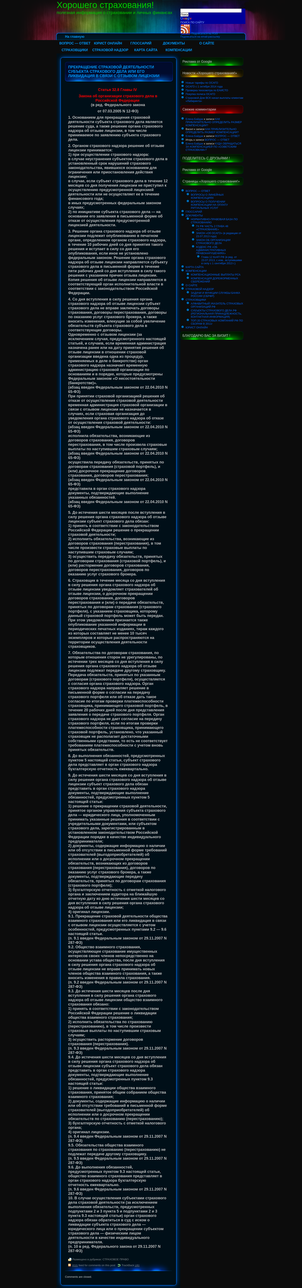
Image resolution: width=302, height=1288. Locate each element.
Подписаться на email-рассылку (200, 36)
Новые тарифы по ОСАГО (202, 82)
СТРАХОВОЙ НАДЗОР (110, 50)
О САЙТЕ (206, 43)
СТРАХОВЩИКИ (75, 50)
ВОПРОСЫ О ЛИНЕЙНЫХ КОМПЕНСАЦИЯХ (207, 196)
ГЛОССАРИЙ (140, 43)
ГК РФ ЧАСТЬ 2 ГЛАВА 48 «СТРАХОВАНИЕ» (212, 228)
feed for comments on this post (93, 1265)
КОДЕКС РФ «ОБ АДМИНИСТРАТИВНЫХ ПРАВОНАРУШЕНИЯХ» (211, 250)
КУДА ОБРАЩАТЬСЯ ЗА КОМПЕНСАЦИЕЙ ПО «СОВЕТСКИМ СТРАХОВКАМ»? (213, 146)
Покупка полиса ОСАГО (200, 94)
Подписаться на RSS (199, 33)
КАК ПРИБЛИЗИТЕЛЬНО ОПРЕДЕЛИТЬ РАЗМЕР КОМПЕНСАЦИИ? (214, 122)
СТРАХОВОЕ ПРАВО (116, 1259)
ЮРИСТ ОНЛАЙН (108, 43)
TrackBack (131, 1265)
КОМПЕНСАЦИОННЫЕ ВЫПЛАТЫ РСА (216, 274)
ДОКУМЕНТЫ (174, 43)
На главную (74, 36)
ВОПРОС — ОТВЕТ (75, 43)
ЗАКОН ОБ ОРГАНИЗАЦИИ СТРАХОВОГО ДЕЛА (213, 241)
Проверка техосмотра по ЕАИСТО (207, 90)
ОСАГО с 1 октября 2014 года (204, 86)
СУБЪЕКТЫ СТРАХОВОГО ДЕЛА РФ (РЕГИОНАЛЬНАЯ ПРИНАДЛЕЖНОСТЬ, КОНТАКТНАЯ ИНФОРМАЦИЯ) (216, 313)
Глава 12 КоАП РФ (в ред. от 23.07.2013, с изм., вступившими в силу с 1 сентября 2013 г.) (221, 260)
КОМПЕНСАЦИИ (178, 50)
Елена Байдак (194, 119)
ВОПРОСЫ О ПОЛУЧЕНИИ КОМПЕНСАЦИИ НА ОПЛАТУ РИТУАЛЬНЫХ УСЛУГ (209, 204)
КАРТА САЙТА (146, 50)
